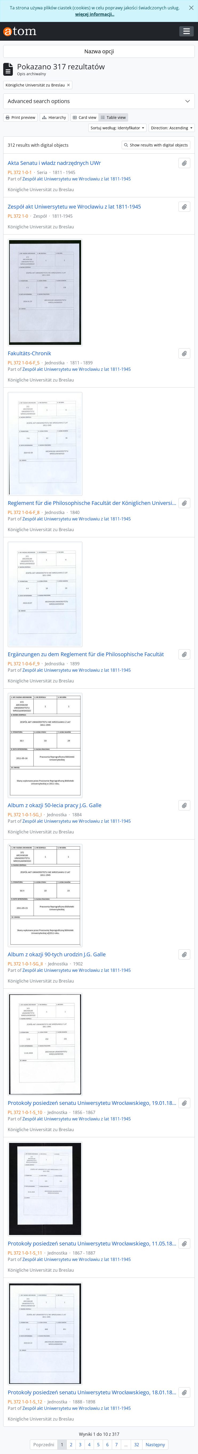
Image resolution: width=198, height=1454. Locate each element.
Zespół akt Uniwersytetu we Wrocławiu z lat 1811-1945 (76, 179)
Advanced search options (39, 101)
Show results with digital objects (156, 145)
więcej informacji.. (94, 14)
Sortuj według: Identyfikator (116, 127)
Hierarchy (54, 117)
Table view (113, 117)
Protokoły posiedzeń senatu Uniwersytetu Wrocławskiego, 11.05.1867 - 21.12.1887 (92, 1243)
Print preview (20, 117)
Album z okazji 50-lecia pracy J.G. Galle (54, 805)
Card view (84, 117)
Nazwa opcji (99, 51)
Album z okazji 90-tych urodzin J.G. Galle (57, 954)
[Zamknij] (191, 7)
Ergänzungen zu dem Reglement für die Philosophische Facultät (86, 654)
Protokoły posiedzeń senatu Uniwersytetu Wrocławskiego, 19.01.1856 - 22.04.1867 (92, 1103)
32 (136, 1445)
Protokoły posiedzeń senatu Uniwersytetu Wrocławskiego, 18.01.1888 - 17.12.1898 (92, 1392)
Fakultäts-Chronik (29, 353)
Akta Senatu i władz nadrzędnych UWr (54, 163)
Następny (155, 1445)
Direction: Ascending (170, 127)
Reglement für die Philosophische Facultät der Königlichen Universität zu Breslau (92, 503)
